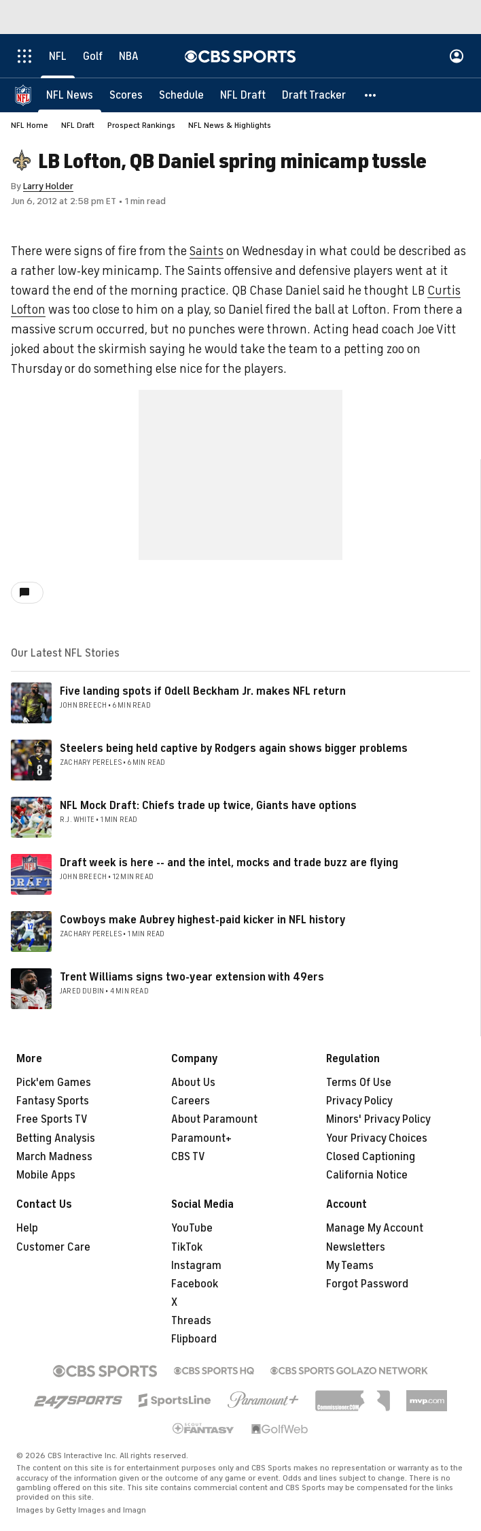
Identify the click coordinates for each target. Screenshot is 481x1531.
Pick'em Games (53, 1082)
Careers (190, 1101)
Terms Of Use (358, 1082)
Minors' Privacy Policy (378, 1119)
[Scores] (126, 95)
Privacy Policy (359, 1101)
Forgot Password (367, 1284)
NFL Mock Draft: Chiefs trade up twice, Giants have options (208, 805)
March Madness (54, 1157)
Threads (191, 1321)
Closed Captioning (370, 1157)
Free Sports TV (52, 1119)
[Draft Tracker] (314, 95)
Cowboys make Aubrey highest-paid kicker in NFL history (203, 920)
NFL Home (29, 125)
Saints (207, 251)
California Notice (367, 1175)
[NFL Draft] (243, 95)
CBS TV (188, 1157)
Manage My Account (374, 1228)
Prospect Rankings (141, 125)
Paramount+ (201, 1138)
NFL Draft (77, 125)
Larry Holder (48, 186)
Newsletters (355, 1247)
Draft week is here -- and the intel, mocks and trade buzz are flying (229, 863)
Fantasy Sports (52, 1101)
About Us (193, 1082)
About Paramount (214, 1119)
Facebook (194, 1284)
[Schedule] (181, 95)
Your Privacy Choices (376, 1138)
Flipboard (194, 1339)
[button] (371, 95)
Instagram (196, 1265)
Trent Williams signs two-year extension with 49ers (192, 977)
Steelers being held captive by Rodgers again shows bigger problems (234, 748)
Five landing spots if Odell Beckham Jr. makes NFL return (203, 691)
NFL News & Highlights (229, 125)
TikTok (186, 1247)
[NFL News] (69, 95)
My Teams (350, 1265)
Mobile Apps (45, 1175)
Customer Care (53, 1247)
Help (27, 1228)
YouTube (192, 1228)
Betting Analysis (55, 1138)
